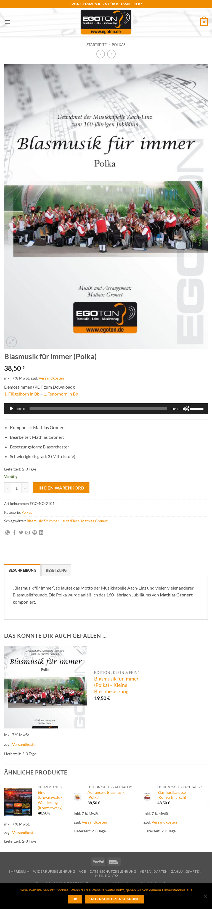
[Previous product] (111, 54)
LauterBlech (70, 521)
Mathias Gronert (94, 521)
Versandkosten (51, 378)
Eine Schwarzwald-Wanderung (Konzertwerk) (50, 800)
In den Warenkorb (61, 487)
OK (75, 899)
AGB (82, 871)
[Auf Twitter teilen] (21, 532)
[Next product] (100, 54)
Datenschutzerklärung (114, 899)
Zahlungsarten (186, 871)
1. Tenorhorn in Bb (61, 393)
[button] (7, 22)
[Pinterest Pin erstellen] (34, 532)
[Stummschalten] (185, 409)
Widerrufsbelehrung (54, 871)
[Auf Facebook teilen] (14, 532)
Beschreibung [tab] (22, 570)
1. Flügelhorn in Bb (21, 393)
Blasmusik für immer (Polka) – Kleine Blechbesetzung (116, 685)
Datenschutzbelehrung (113, 871)
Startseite (96, 44)
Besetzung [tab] (56, 570)
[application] (106, 408)
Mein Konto (106, 875)
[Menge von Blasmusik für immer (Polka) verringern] (7, 487)
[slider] (98, 408)
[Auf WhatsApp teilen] (7, 532)
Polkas (119, 44)
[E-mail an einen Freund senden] (27, 532)
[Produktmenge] (16, 487)
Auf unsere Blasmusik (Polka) (106, 795)
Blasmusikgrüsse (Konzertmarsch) (171, 795)
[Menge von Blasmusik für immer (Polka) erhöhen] (25, 487)
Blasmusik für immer (43, 521)
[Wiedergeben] (12, 409)
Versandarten (154, 871)
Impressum (19, 871)
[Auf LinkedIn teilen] (41, 532)
